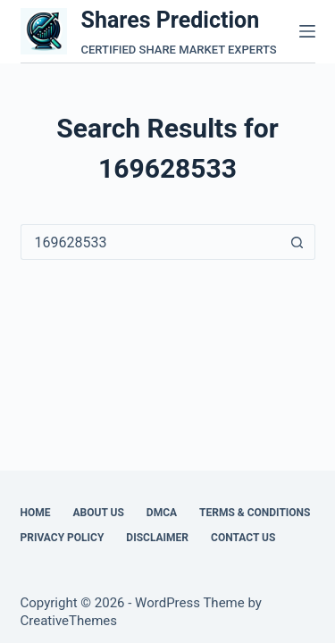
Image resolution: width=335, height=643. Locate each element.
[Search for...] (150, 242)
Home (36, 512)
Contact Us (243, 537)
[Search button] (297, 242)
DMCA (162, 512)
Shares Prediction (170, 20)
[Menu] (307, 31)
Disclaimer (157, 537)
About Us (98, 512)
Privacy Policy (63, 537)
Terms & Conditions (254, 512)
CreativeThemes (69, 621)
